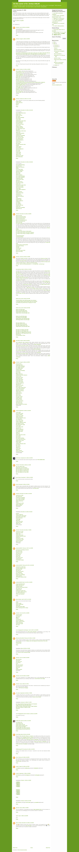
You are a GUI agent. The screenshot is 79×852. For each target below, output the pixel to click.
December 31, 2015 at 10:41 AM (27, 110)
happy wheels (18, 101)
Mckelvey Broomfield (20, 638)
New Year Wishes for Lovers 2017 (22, 472)
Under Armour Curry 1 (45, 284)
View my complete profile (57, 84)
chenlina (17, 27)
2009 (54, 43)
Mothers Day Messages (20, 309)
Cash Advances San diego (40, 678)
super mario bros (19, 102)
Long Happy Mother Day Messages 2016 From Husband (26, 301)
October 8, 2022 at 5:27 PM (26, 800)
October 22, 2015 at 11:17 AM (25, 98)
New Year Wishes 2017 (20, 466)
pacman (17, 103)
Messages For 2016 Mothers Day (22, 330)
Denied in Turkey (57, 58)
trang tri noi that (24, 258)
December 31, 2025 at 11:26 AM (28, 822)
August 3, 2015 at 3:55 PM (25, 38)
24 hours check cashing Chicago (24, 652)
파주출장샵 (18, 785)
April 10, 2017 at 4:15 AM (26, 599)
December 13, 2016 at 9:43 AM (26, 511)
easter (17, 602)
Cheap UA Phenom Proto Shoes (22, 277)
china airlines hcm (19, 723)
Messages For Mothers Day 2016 (22, 329)
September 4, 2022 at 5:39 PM (24, 773)
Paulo (17, 484)
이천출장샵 (18, 792)
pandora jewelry (19, 669)
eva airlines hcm (19, 722)
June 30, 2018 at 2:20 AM (24, 675)
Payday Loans (18, 643)
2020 (54, 42)
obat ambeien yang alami (21, 350)
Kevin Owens (18, 477)
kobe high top (18, 269)
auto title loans (36, 488)
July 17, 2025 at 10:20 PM (23, 815)
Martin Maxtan (18, 599)
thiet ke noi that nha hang (21, 216)
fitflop (17, 668)
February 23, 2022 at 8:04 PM (23, 757)
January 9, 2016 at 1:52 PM (25, 256)
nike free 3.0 (18, 273)
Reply (17, 35)
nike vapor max (19, 661)
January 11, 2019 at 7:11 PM (26, 702)
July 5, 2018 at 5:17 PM (24, 683)
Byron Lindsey (18, 822)
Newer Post (15, 847)
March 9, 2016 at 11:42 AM (26, 269)
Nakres (54, 80)
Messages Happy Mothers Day (21, 325)
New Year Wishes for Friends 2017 (22, 468)
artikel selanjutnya (37, 344)
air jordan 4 (18, 292)
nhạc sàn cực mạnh (38, 52)
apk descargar (28, 825)
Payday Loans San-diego (31, 640)
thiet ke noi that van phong (32, 262)
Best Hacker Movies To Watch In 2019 (23, 707)
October (56, 65)
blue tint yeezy (18, 659)
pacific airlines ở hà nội (20, 724)
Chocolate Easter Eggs (20, 606)
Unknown (18, 38)
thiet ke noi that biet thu (20, 221)
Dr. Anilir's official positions (58, 25)
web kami (39, 352)
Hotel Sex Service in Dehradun (33, 739)
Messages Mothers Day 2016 (21, 324)
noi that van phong (19, 236)
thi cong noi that (19, 223)
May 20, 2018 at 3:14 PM (25, 648)
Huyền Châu (18, 720)
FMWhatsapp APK (19, 749)
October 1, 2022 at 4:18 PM (26, 780)
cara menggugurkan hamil (21, 713)
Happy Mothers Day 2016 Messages (23, 318)
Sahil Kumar (18, 457)
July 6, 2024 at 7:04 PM (24, 807)
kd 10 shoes (18, 662)
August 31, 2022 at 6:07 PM (24, 766)
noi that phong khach (20, 235)
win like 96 (18, 667)
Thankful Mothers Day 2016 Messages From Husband (26, 300)
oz (16, 234)
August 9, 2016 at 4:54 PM (25, 362)
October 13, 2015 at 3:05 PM (25, 69)
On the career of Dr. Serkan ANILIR (26, 4)
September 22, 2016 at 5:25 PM (27, 457)
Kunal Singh (18, 734)
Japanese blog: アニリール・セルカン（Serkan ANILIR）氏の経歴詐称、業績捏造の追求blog (59, 33)
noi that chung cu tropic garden (22, 244)
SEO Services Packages (23, 687)
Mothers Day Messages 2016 (21, 310)
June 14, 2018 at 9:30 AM (24, 657)
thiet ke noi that (19, 215)
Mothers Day (18, 298)
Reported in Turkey (57, 49)
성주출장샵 (18, 793)
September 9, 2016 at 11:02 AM (25, 410)
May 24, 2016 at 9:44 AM (25, 340)
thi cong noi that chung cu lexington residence (25, 233)
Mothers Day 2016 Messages (21, 316)
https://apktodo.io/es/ (38, 809)
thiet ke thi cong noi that (20, 250)
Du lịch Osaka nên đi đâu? (21, 726)
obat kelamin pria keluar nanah (22, 345)
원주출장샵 (18, 789)
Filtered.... (56, 48)
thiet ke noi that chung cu (21, 217)
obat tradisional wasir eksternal (22, 342)
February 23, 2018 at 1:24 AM (29, 638)
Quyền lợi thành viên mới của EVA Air (23, 729)
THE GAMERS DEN (41, 459)
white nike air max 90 (27, 284)
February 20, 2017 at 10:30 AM (28, 565)
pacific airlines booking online (21, 725)
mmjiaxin (17, 69)
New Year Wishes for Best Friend (22, 471)
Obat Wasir (18, 340)
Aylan (17, 815)
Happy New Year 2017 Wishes (21, 467)
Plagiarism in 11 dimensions (58, 18)
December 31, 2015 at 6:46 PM (25, 213)
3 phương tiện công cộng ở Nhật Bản (23, 727)
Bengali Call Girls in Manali (28, 737)
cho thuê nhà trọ (23, 52)
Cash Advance (38, 640)
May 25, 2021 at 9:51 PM (25, 734)
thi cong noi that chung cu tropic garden (23, 231)
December (56, 45)
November (56, 46)
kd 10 (17, 663)
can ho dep (18, 249)
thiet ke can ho (19, 230)
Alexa (17, 757)
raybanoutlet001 (19, 548)
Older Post (48, 847)
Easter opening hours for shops (22, 607)
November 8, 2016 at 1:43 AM (25, 464)
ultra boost (18, 660)
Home (31, 847)
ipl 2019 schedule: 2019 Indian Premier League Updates (26, 706)
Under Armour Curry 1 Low (38, 288)
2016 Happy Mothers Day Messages (23, 319)
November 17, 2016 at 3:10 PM (27, 477)
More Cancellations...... (58, 53)
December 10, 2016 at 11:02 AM (26, 493)
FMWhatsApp (18, 761)
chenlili (17, 410)
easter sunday (18, 603)
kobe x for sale (22, 293)
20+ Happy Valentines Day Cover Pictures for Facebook (26, 703)
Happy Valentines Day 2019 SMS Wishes (23, 705)
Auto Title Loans (44, 640)
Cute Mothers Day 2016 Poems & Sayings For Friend (26, 302)
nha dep (17, 246)
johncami (17, 807)
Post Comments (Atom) (22, 849)
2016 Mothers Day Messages (21, 317)
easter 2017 (18, 605)
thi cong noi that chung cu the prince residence (25, 232)
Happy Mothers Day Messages (21, 311)
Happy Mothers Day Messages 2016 (23, 312)
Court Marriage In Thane (20, 335)
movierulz (18, 708)
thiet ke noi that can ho (20, 218)
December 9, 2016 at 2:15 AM (23, 484)
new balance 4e (19, 279)
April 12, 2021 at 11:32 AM (26, 720)
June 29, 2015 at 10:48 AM (24, 27)
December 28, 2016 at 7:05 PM (25, 529)
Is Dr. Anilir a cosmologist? (58, 19)
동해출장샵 (18, 783)
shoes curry (22, 278)
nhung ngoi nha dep (20, 245)
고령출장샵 (18, 784)
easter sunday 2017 (19, 604)
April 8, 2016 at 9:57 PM (25, 307)
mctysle (17, 773)
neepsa (17, 766)
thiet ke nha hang (19, 251)
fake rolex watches (19, 664)
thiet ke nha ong (19, 222)
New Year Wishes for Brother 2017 (22, 469)
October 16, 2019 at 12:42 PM (31, 713)
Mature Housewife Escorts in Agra (25, 738)
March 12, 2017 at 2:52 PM (27, 582)
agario (17, 104)
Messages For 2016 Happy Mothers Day (23, 333)
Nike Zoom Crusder (30, 287)
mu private (18, 52)
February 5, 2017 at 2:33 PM (27, 548)
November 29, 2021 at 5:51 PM (29, 749)
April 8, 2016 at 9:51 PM (25, 298)
